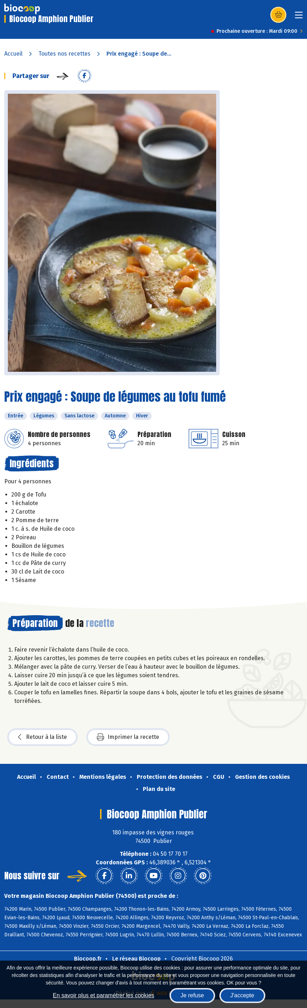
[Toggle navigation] (299, 17)
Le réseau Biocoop (136, 958)
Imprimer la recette (128, 737)
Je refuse (192, 995)
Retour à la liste (42, 737)
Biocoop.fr (88, 958)
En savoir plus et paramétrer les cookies (103, 995)
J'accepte (242, 995)
